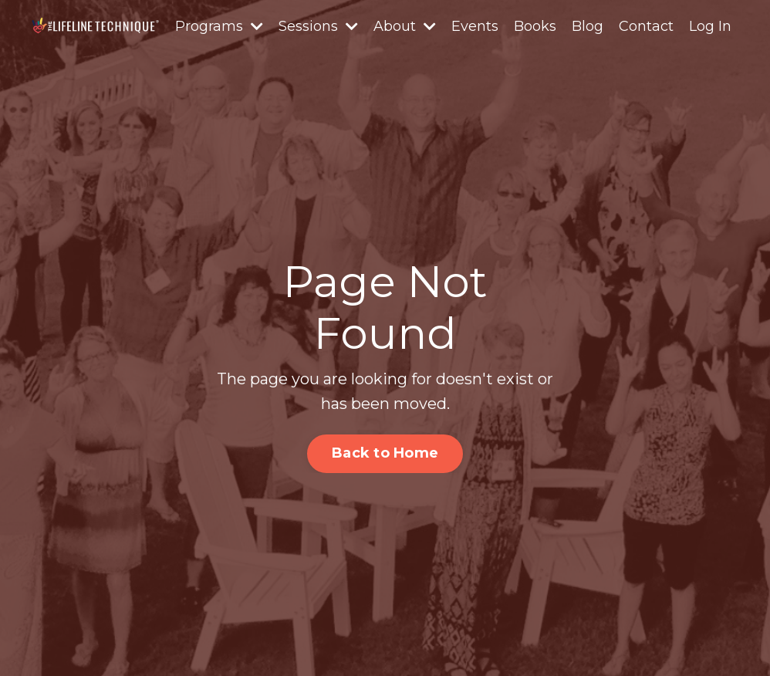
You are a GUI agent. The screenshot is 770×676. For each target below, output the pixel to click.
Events (474, 26)
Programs (219, 26)
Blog (587, 26)
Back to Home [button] (385, 452)
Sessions (318, 26)
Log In (710, 26)
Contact (646, 26)
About (404, 26)
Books (535, 26)
